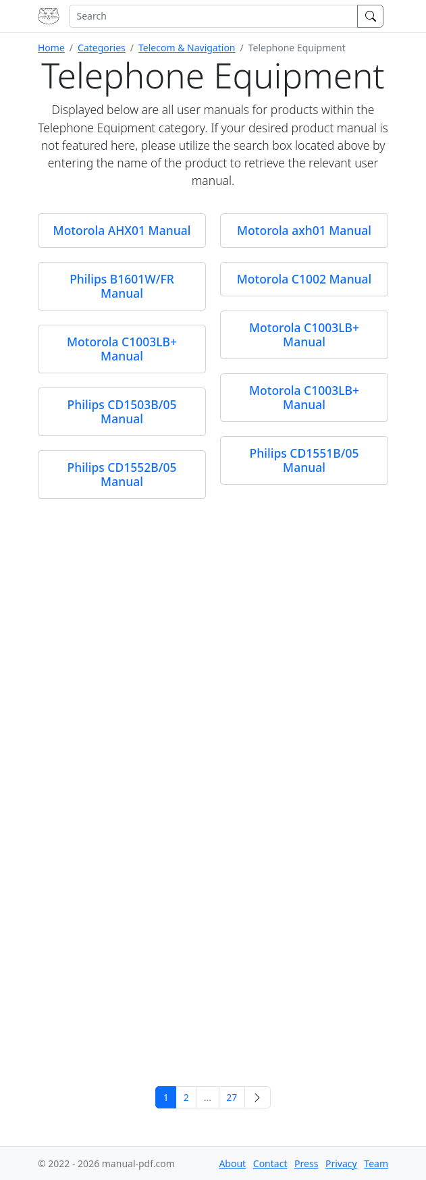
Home (51, 47)
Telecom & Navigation (187, 47)
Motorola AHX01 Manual (122, 230)
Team (376, 1163)
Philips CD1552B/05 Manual (122, 474)
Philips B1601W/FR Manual (122, 286)
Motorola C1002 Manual (304, 279)
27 (231, 1097)
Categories (102, 47)
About (232, 1163)
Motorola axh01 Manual (304, 230)
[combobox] (213, 16)
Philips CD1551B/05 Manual (304, 460)
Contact (270, 1163)
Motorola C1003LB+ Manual (304, 334)
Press (306, 1163)
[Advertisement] (213, 977)
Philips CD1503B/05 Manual (122, 411)
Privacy (341, 1163)
